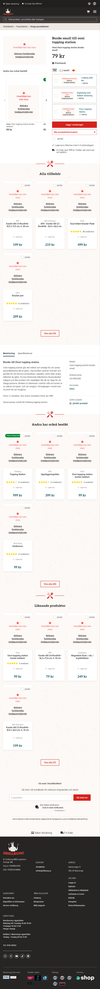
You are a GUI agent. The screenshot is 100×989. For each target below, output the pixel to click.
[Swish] (13, 977)
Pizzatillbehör (22, 26)
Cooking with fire (87, 79)
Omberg (37, 898)
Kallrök (71, 898)
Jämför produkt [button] (79, 403)
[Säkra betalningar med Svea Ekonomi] (6, 977)
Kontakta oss (8, 898)
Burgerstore (39, 901)
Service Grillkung (10, 905)
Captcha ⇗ (59, 810)
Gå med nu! (82, 797)
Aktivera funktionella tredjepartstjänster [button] (24, 108)
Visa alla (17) (50, 762)
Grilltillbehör (8, 26)
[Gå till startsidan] (8, 12)
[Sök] (50, 19)
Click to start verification (52, 807)
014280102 (40, 867)
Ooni (72, 388)
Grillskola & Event (76, 894)
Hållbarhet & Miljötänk (78, 890)
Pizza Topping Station (85, 110)
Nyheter (71, 886)
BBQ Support (39, 905)
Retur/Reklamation (76, 905)
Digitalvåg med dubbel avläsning (84, 94)
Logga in (72, 882)
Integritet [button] (72, 901)
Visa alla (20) (50, 584)
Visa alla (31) (50, 333)
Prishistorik (59, 63)
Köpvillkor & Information (14, 901)
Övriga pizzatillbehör (39, 26)
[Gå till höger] (46, 100)
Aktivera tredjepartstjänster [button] (69, 81)
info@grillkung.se (43, 871)
